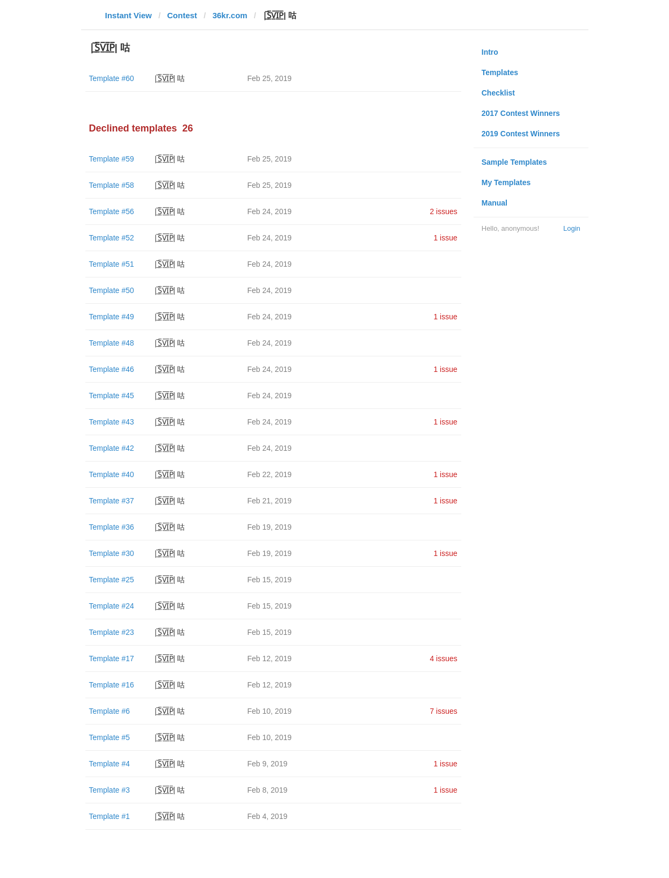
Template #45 (111, 395)
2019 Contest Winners (521, 133)
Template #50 (111, 290)
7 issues (443, 711)
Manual (494, 203)
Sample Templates (514, 162)
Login (571, 228)
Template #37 (111, 500)
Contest (182, 15)
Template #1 (109, 816)
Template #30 (111, 553)
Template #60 (111, 78)
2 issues (443, 211)
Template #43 (111, 422)
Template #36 (111, 527)
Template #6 (109, 711)
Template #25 (111, 579)
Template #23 (111, 632)
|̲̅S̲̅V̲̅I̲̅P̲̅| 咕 (169, 78)
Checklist (498, 93)
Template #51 (111, 264)
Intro (490, 52)
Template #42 (111, 448)
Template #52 (111, 237)
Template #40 (111, 474)
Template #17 (111, 658)
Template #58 (111, 185)
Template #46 (111, 369)
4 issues (443, 658)
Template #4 (109, 763)
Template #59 (111, 159)
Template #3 (109, 790)
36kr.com (230, 15)
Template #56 (111, 211)
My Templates (506, 182)
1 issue (445, 237)
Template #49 (111, 316)
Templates (500, 72)
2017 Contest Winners (521, 113)
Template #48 (111, 343)
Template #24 (111, 606)
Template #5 (109, 737)
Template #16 (111, 685)
